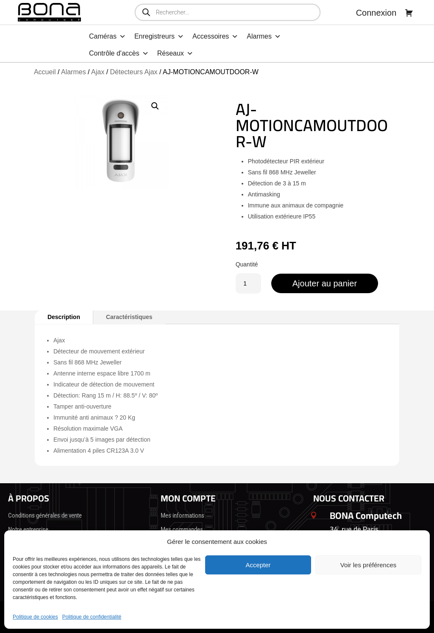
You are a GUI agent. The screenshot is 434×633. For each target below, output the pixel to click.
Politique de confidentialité (91, 617)
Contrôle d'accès (119, 53)
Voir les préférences (368, 565)
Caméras (107, 36)
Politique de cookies (35, 617)
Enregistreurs (159, 36)
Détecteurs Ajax (134, 72)
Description (63, 317)
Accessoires (215, 36)
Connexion (376, 12)
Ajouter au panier (324, 283)
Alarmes (264, 36)
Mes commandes (182, 529)
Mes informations (182, 515)
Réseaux (175, 53)
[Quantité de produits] (248, 283)
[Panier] (409, 12)
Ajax (97, 72)
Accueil (45, 72)
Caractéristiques (129, 317)
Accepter (257, 565)
